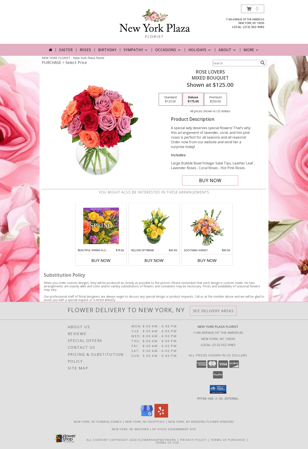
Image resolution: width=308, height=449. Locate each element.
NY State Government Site (174, 429)
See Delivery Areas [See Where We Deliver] (213, 310)
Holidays (200, 49)
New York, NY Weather (130, 429)
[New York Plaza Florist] (155, 24)
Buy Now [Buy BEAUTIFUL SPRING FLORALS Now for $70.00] (101, 260)
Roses (85, 49)
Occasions (168, 49)
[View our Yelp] (161, 416)
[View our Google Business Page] (147, 416)
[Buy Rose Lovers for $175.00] (210, 180)
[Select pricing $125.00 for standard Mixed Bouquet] (170, 99)
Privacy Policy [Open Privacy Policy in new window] (193, 440)
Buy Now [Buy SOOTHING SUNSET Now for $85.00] (207, 260)
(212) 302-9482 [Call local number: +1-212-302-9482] (253, 27)
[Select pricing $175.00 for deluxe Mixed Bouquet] (193, 99)
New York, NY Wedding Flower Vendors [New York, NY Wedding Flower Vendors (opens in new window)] (201, 421)
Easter (66, 49)
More (251, 49)
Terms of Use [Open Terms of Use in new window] (167, 442)
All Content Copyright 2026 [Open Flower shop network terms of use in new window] (111, 440)
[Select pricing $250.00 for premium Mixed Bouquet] (215, 99)
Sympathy (136, 49)
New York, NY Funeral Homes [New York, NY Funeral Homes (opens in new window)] (98, 421)
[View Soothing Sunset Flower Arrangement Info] (207, 225)
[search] (262, 63)
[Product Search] (235, 63)
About (228, 49)
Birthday (107, 49)
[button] (252, 9)
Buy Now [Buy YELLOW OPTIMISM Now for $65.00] (154, 260)
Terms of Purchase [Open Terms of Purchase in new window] (228, 440)
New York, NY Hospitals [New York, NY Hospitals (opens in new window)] (145, 421)
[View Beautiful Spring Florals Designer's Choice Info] (101, 226)
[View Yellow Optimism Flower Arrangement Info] (154, 225)
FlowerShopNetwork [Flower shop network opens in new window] (157, 440)
